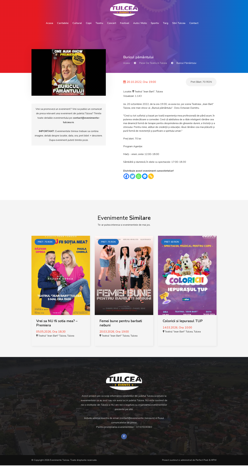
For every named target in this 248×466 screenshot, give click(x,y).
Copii (89, 23)
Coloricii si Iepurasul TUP (183, 321)
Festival (124, 23)
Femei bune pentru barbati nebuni (120, 323)
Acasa (49, 23)
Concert (111, 23)
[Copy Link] (151, 176)
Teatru (99, 23)
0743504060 (144, 427)
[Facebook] (126, 176)
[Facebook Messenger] (145, 176)
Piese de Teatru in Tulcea (153, 63)
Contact (193, 23)
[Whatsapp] (138, 176)
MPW (214, 460)
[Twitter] (132, 176)
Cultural (77, 23)
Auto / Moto (140, 23)
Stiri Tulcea (178, 23)
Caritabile (62, 23)
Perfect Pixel (202, 460)
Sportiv (155, 23)
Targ (165, 23)
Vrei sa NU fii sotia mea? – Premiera (57, 323)
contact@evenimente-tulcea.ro (137, 418)
